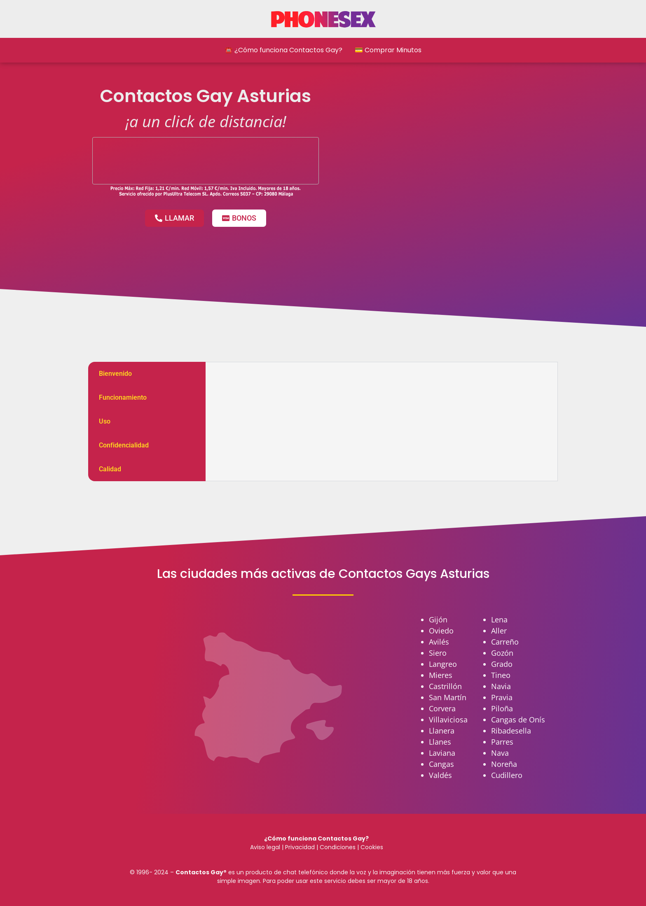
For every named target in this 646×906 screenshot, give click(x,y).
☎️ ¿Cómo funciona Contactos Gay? (283, 50)
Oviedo (441, 631)
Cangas (441, 764)
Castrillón (445, 686)
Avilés (439, 642)
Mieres (440, 675)
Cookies (371, 847)
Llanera (441, 731)
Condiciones (337, 847)
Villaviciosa (448, 719)
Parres (502, 742)
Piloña (502, 708)
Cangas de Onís (518, 719)
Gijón (438, 619)
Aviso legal (265, 847)
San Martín (447, 697)
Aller (499, 631)
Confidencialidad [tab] (124, 445)
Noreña (504, 764)
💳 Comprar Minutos (388, 50)
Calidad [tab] (110, 469)
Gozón (502, 653)
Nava (500, 753)
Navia (501, 686)
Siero (438, 653)
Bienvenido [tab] (115, 373)
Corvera (442, 708)
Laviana (442, 753)
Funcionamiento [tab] (123, 397)
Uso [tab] (104, 421)
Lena (499, 619)
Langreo (443, 664)
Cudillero (506, 775)
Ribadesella (511, 731)
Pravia (502, 697)
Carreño (505, 642)
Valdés (440, 775)
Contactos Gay (199, 872)
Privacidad (300, 847)
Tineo (500, 675)
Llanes (440, 742)
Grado (502, 664)
